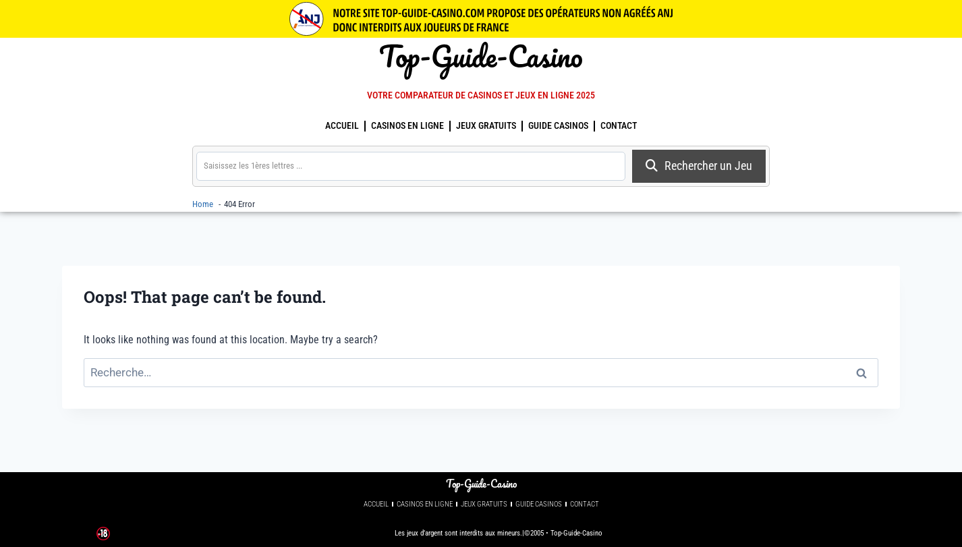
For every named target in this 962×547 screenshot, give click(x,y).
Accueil (342, 126)
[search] (410, 166)
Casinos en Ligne (407, 126)
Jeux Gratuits (486, 126)
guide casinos (558, 126)
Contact (618, 126)
